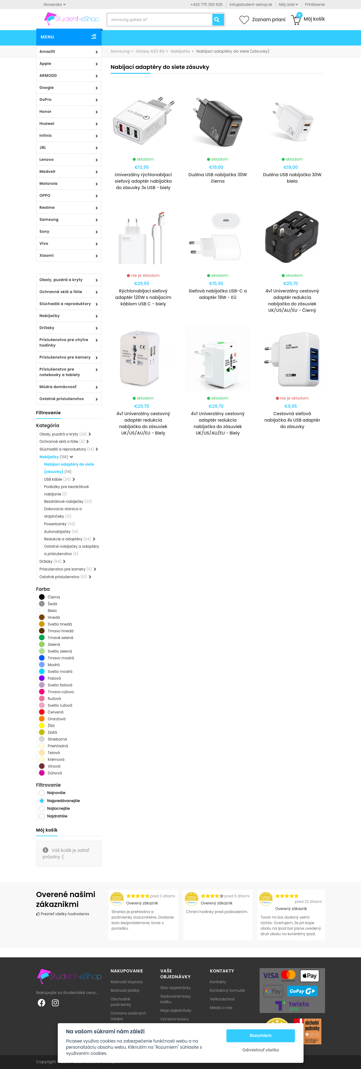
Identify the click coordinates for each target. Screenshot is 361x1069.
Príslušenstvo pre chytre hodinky (64, 342)
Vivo (44, 243)
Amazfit (47, 51)
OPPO (45, 195)
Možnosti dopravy (127, 981)
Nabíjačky (50, 315)
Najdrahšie (57, 816)
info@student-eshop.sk (251, 4)
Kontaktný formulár (227, 990)
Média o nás (221, 1007)
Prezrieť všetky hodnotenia (62, 913)
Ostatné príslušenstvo (62, 398)
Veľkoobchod (222, 999)
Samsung (49, 219)
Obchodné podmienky (121, 1001)
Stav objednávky (175, 987)
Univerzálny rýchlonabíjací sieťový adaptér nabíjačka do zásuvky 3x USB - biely (143, 181)
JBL (43, 147)
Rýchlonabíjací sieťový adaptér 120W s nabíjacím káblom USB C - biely (143, 297)
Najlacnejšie (58, 808)
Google (47, 87)
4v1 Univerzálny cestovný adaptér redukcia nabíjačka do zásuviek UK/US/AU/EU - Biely (143, 423)
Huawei (47, 123)
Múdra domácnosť (58, 386)
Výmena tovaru (174, 1019)
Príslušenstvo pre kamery (65, 357)
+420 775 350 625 (206, 4)
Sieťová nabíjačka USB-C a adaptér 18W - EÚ (218, 294)
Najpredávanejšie (63, 800)
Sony (44, 231)
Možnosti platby (125, 990)
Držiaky (47, 327)
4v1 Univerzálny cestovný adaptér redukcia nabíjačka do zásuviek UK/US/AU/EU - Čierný (292, 300)
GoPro (46, 99)
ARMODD (48, 75)
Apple (45, 63)
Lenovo (47, 159)
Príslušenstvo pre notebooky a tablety (60, 372)
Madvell (48, 171)
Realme (47, 207)
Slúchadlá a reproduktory (65, 303)
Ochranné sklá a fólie (61, 291)
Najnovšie (56, 792)
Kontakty (218, 981)
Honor (46, 111)
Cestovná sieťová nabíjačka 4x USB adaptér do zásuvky (292, 420)
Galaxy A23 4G (150, 51)
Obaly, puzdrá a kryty (61, 279)
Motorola (49, 183)
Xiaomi (47, 255)
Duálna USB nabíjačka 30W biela (292, 178)
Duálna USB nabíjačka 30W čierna (217, 178)
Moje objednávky (175, 1010)
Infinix (46, 135)
